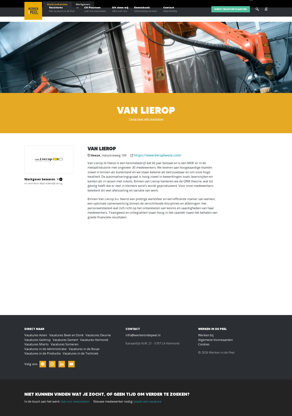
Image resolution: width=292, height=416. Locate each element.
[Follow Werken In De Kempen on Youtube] (71, 364)
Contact (170, 14)
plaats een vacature (147, 401)
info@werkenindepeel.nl (143, 335)
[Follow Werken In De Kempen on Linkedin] (61, 364)
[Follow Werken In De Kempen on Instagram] (52, 364)
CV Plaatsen (95, 14)
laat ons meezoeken (75, 401)
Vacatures (61, 14)
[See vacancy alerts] (266, 14)
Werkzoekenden (57, 4)
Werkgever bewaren (39, 179)
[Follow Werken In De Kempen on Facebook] (42, 364)
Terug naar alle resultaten (146, 119)
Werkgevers (83, 4)
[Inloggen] (258, 4)
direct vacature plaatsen (230, 14)
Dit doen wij (120, 14)
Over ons (234, 3)
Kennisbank (145, 14)
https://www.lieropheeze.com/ (157, 155)
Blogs (222, 3)
